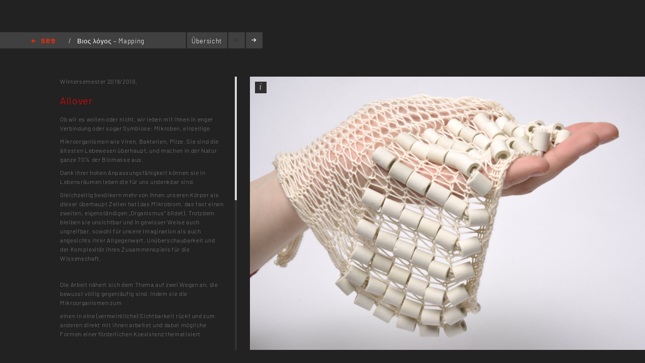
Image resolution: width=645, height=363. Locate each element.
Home (43, 41)
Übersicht (206, 41)
